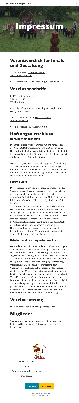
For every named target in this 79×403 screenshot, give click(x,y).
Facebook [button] (32, 386)
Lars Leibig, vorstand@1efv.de (49, 81)
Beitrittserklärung (26, 361)
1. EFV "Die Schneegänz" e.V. (17, 3)
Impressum (26, 376)
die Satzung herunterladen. (43, 306)
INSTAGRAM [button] (46, 386)
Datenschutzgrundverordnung (26, 371)
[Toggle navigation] (75, 3)
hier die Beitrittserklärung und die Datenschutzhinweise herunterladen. (38, 324)
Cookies (26, 366)
